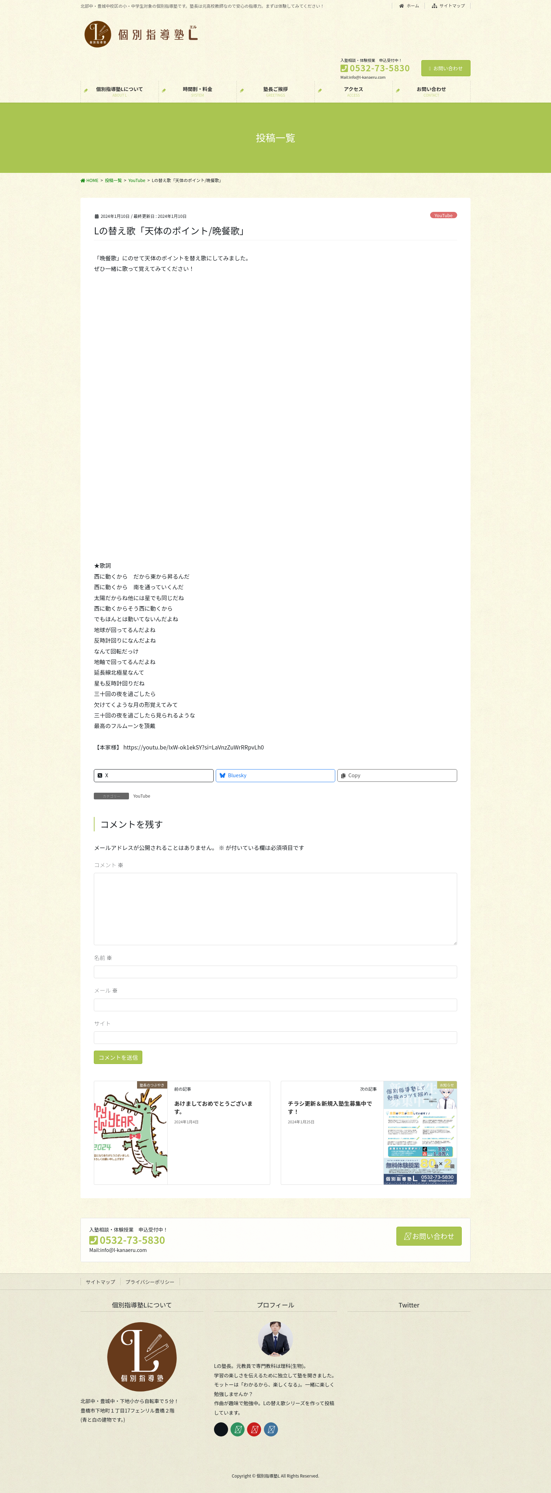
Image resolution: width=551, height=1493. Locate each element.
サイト (102, 1023)
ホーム (409, 5)
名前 (103, 957)
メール (106, 990)
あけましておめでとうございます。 (213, 1107)
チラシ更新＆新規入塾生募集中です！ (330, 1107)
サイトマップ (448, 5)
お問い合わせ (446, 68)
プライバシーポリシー (150, 1281)
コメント (108, 865)
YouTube (444, 215)
